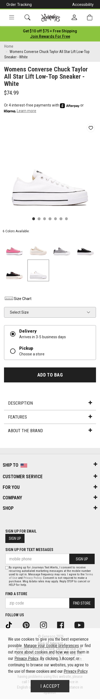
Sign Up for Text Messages (29, 550)
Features (50, 417)
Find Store (82, 603)
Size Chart (17, 299)
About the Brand (50, 430)
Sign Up (15, 538)
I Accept (50, 686)
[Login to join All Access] (50, 31)
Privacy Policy (32, 578)
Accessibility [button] (83, 4)
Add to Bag (50, 375)
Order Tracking (19, 4)
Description (50, 403)
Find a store (16, 594)
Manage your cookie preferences (51, 645)
